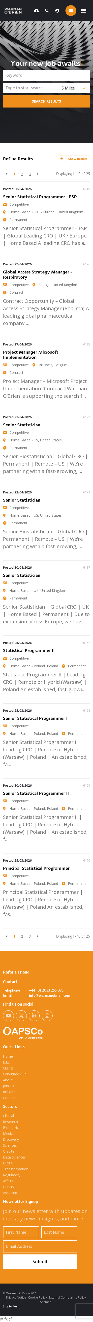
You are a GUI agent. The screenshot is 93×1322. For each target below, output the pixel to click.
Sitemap (46, 1302)
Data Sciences (14, 1157)
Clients (8, 1068)
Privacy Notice (16, 1297)
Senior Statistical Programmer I (35, 718)
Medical (9, 1133)
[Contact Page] (70, 10)
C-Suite (8, 1151)
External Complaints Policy (67, 1297)
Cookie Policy (37, 1297)
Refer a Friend (16, 972)
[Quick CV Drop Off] (36, 10)
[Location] (31, 88)
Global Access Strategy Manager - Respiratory (37, 274)
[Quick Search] (47, 10)
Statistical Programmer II (29, 650)
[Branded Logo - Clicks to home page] (14, 11)
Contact (9, 1097)
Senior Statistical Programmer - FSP (40, 196)
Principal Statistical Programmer (36, 868)
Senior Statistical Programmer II (36, 793)
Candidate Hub (15, 1074)
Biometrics (11, 1127)
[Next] (37, 174)
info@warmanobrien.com (49, 995)
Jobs (6, 1062)
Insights (9, 1091)
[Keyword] (46, 75)
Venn (16, 1306)
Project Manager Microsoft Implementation (31, 354)
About (8, 1080)
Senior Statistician (21, 425)
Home (8, 1056)
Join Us (8, 1086)
